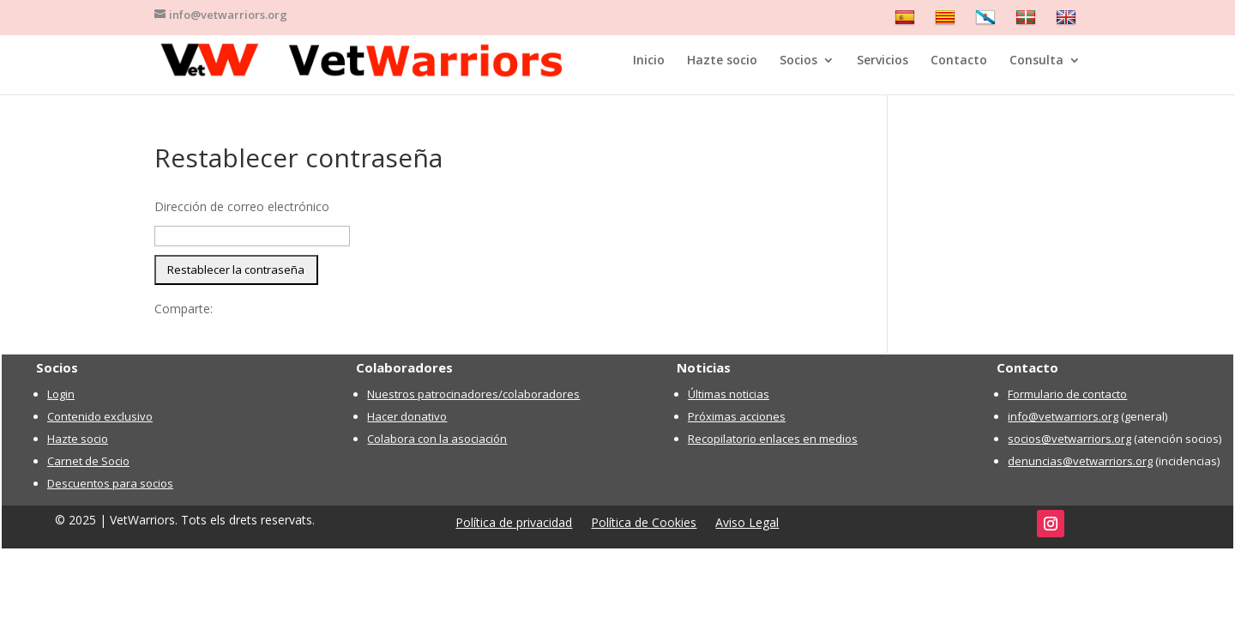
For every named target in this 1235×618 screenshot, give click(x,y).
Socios (798, 61)
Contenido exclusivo (100, 416)
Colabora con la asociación (437, 438)
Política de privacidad (513, 523)
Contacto (959, 61)
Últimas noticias (728, 394)
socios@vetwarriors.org (1069, 438)
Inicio (649, 61)
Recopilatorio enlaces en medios (773, 438)
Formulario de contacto (1067, 394)
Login (61, 394)
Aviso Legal (747, 523)
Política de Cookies (643, 523)
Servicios (882, 61)
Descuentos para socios (110, 483)
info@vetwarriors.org (1063, 416)
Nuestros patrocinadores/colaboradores (473, 394)
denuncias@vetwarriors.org (1080, 461)
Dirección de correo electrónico (241, 206)
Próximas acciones (737, 416)
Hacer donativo (407, 416)
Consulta (1036, 61)
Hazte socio (722, 61)
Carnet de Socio (88, 461)
